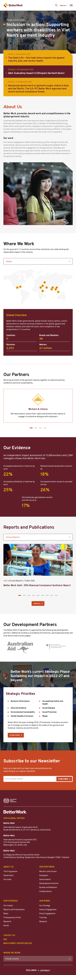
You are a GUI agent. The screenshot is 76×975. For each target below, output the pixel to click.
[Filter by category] (38, 537)
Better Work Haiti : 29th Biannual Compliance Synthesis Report (37, 585)
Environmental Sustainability (23, 712)
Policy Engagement (47, 913)
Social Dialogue (48, 708)
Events (6, 925)
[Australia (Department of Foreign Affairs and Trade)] (20, 647)
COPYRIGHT (45, 971)
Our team (7, 879)
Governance (8, 875)
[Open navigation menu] (71, 5)
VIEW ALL (37, 604)
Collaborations (45, 891)
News (5, 913)
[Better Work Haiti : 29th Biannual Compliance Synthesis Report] (38, 560)
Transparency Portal (12, 917)
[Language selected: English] (63, 5)
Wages (45, 716)
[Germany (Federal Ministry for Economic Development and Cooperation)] (56, 647)
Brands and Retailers (48, 887)
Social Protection (49, 712)
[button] (19, 595)
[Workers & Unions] (38, 406)
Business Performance (20, 701)
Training (43, 917)
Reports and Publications (14, 909)
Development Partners (49, 883)
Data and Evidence (18, 708)
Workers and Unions (48, 871)
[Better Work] (15, 812)
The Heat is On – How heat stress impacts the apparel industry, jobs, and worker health (36, 59)
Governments (45, 879)
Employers (43, 875)
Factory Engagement (47, 909)
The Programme (10, 871)
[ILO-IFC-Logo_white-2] (10, 800)
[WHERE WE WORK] (38, 958)
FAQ (5, 939)
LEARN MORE (15, 735)
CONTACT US (9, 935)
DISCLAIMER (31, 970)
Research (7, 921)
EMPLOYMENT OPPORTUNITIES (17, 943)
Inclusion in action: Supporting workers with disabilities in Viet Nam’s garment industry (38, 30)
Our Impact (8, 905)
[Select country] (38, 261)
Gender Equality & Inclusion (22, 716)
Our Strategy (44, 905)
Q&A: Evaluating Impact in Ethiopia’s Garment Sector (36, 73)
